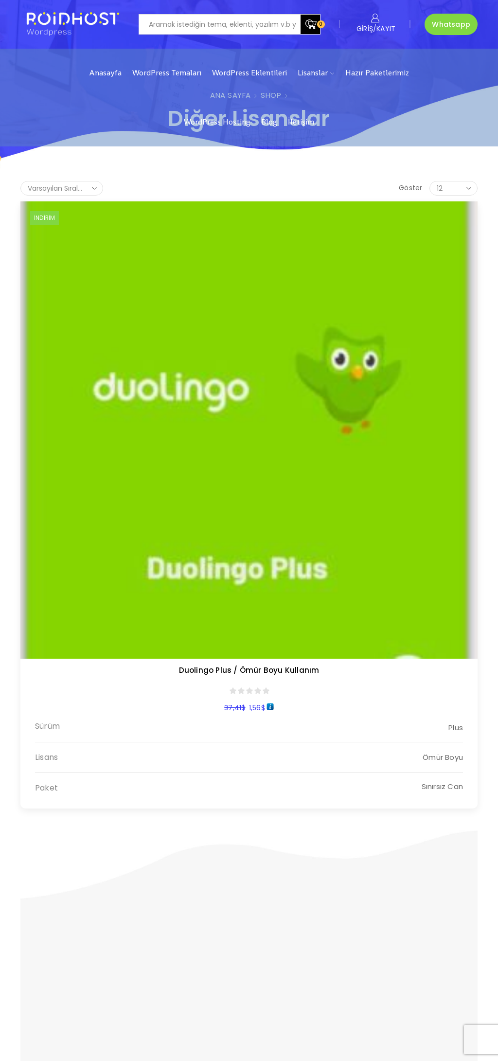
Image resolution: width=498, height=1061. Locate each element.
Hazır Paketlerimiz (377, 73)
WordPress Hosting (217, 122)
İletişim (301, 122)
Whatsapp (451, 24)
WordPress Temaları (166, 73)
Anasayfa (105, 73)
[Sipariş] (61, 188)
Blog (269, 122)
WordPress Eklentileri (249, 73)
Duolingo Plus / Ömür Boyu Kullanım (72, 328)
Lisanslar (316, 73)
